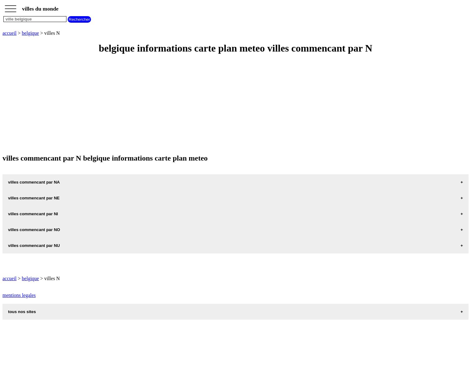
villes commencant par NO (34, 229)
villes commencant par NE (34, 198)
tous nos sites (22, 311)
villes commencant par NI (33, 214)
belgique (30, 33)
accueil (9, 33)
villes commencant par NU (34, 245)
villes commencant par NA (34, 182)
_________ (10, 7)
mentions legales (19, 295)
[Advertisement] (188, 104)
